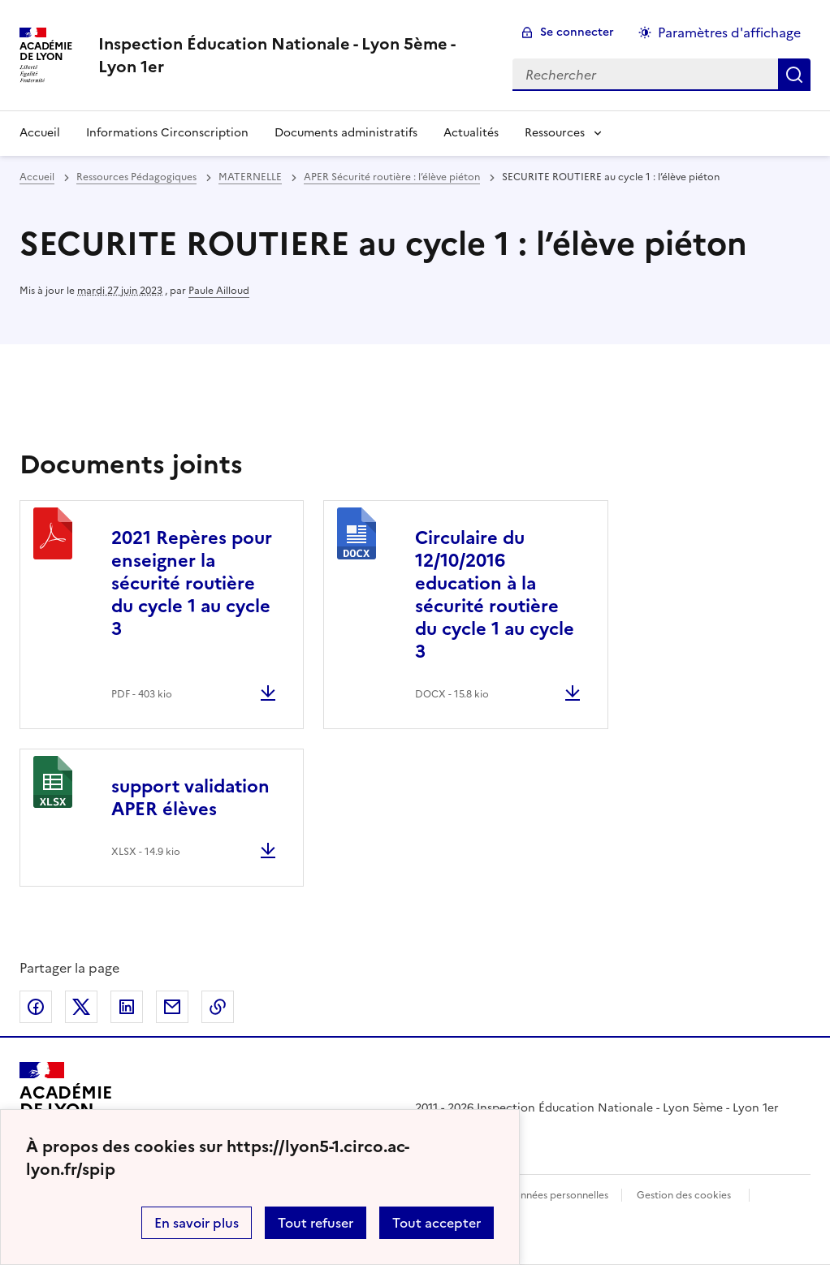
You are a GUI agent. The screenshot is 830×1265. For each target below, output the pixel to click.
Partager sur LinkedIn (126, 1007)
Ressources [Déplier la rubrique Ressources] (555, 132)
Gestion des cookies (684, 1195)
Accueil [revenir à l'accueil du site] (39, 132)
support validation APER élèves (190, 797)
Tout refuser (315, 1223)
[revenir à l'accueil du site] (292, 55)
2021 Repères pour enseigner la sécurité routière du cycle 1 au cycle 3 (191, 583)
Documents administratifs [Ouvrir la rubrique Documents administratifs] (346, 132)
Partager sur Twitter (81, 1007)
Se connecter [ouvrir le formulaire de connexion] (577, 32)
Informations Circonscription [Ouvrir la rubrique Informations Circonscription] (167, 132)
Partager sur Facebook (35, 1007)
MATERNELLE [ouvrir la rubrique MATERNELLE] (250, 177)
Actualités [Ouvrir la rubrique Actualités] (471, 132)
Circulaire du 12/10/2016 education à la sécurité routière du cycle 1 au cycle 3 (494, 595)
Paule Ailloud (218, 290)
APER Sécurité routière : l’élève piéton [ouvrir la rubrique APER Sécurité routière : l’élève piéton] (392, 177)
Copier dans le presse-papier (217, 1007)
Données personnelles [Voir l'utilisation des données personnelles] (557, 1195)
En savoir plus (196, 1223)
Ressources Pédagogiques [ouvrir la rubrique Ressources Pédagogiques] (136, 177)
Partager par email (172, 1007)
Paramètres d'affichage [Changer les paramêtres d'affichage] (729, 32)
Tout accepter (436, 1223)
